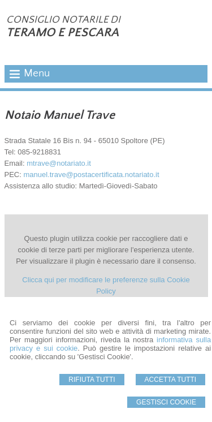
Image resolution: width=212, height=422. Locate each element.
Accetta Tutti (171, 380)
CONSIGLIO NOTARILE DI (63, 19)
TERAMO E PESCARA (62, 32)
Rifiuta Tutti (91, 380)
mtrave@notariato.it (59, 163)
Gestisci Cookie (166, 402)
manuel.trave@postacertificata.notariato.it (91, 174)
